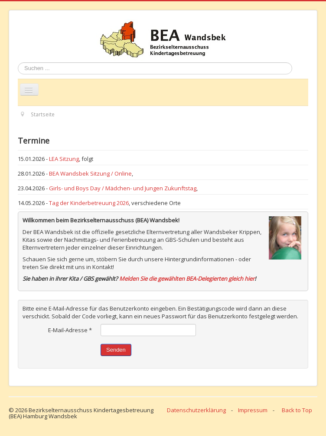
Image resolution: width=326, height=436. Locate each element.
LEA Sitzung (64, 159)
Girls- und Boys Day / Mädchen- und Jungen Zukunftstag (122, 188)
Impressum (252, 410)
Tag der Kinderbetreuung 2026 (89, 203)
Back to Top (297, 410)
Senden (116, 349)
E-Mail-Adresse (70, 330)
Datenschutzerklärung (196, 410)
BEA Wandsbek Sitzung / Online (90, 173)
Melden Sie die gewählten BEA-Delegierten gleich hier (186, 278)
